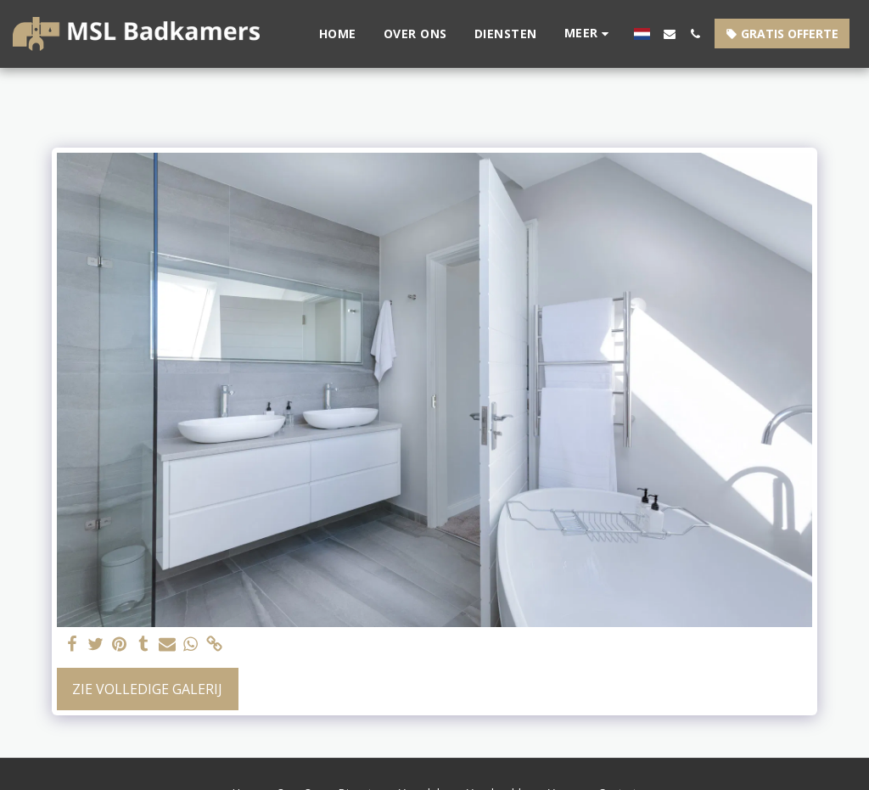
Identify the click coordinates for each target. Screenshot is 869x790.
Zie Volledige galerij (147, 689)
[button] (669, 34)
